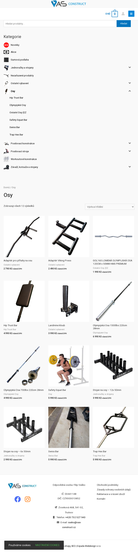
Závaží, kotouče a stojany (24, 167)
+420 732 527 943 (75, 517)
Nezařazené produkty (22, 75)
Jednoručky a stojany (22, 67)
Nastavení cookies (47, 545)
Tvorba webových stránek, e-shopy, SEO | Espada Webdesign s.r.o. (69, 546)
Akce (13, 51)
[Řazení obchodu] (109, 207)
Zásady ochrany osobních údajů (114, 489)
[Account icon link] (123, 13)
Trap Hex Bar (16, 134)
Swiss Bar (15, 127)
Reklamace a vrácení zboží (111, 494)
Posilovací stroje (20, 151)
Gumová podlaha (20, 59)
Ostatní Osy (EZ (18, 112)
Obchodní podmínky (107, 484)
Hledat (123, 23)
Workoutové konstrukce (24, 159)
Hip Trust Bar (16, 97)
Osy (13, 91)
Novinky (15, 44)
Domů (7, 187)
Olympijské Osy (18, 105)
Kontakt (101, 498)
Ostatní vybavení (20, 83)
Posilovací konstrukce (22, 143)
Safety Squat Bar (18, 119)
